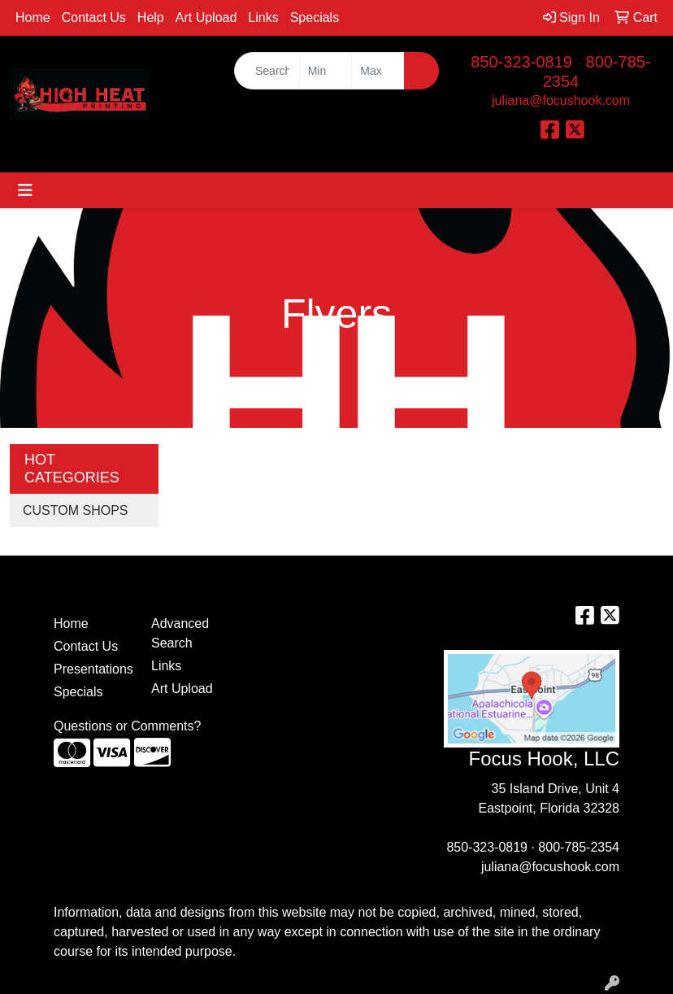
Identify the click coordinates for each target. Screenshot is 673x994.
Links (263, 17)
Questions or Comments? (127, 726)
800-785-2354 (578, 847)
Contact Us (94, 17)
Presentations (93, 669)
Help (150, 17)
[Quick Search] (267, 70)
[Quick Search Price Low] (326, 70)
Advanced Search (180, 633)
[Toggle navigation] (25, 190)
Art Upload (206, 17)
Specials (314, 17)
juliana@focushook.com (561, 100)
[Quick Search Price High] (378, 70)
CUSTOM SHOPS (75, 510)
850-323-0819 (521, 62)
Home (32, 17)
